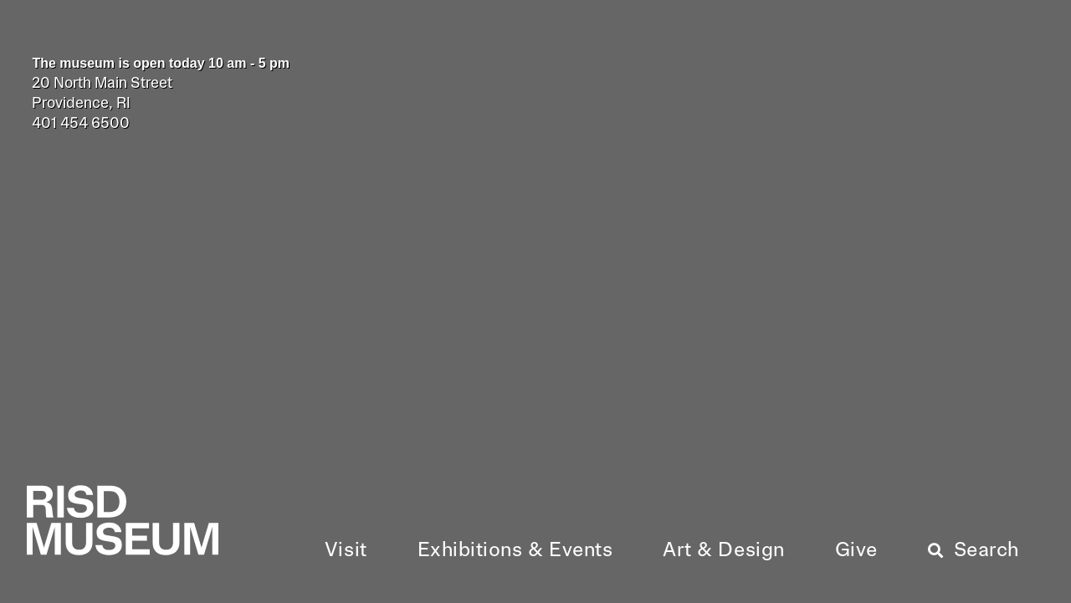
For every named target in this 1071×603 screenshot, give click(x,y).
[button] (346, 551)
